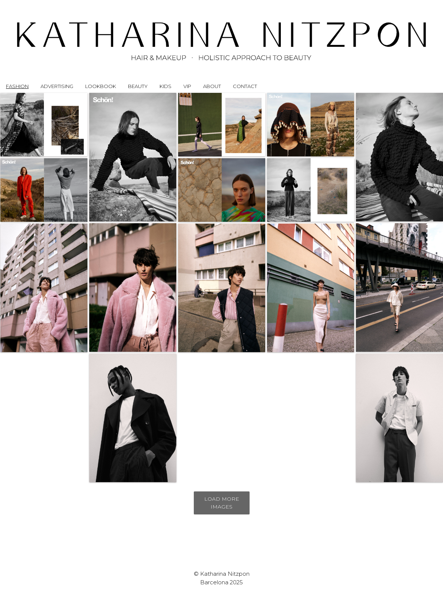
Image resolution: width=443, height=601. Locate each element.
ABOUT (212, 86)
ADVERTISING (57, 86)
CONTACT (245, 86)
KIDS (165, 86)
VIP (187, 86)
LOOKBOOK (100, 86)
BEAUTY (138, 86)
